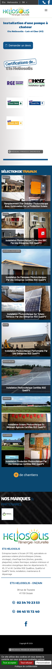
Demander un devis (20, 45)
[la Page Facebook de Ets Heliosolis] (48, 4)
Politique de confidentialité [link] (26, 666)
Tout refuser (26, 663)
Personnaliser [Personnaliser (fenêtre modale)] (43, 663)
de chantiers (28, 475)
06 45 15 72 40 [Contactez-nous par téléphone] (28, 611)
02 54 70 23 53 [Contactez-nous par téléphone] (28, 602)
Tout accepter (9, 663)
